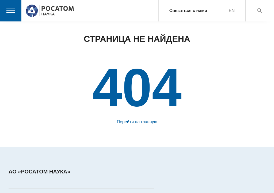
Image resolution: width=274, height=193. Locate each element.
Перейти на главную (137, 122)
